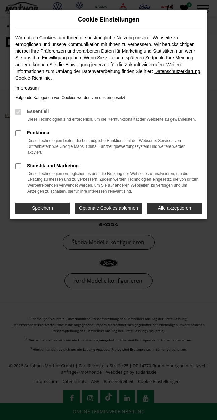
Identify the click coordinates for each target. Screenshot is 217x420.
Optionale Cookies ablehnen (108, 208)
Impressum (27, 88)
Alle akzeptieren (174, 208)
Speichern (42, 208)
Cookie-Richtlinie (33, 78)
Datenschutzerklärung (177, 71)
